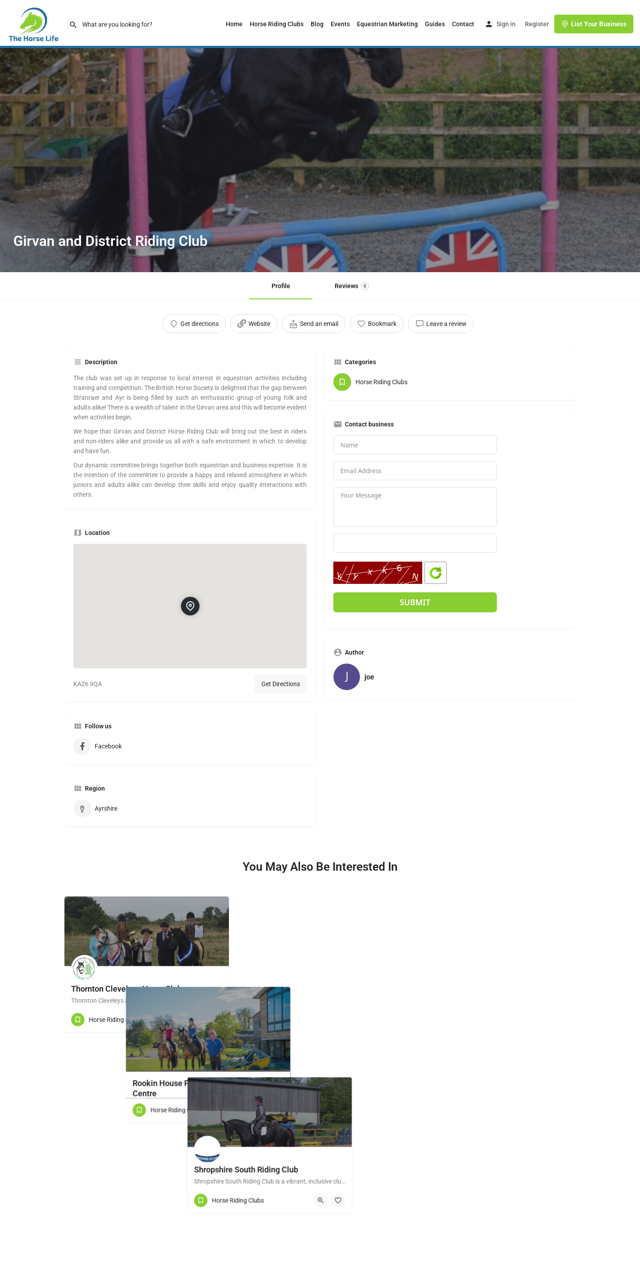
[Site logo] (34, 23)
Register (537, 24)
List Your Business (594, 24)
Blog (317, 24)
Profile (281, 285)
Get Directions (280, 683)
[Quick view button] (198, 1020)
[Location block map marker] (190, 606)
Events (340, 24)
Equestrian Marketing (387, 24)
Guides (435, 24)
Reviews (352, 286)
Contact (463, 24)
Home (234, 24)
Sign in (506, 24)
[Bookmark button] (215, 1020)
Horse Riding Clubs (277, 24)
